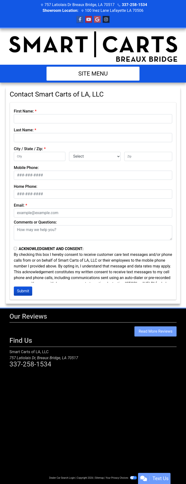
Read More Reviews (155, 331)
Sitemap (99, 478)
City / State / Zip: (28, 149)
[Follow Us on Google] (97, 19)
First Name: (24, 111)
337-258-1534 (134, 4)
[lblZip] (148, 156)
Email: (19, 205)
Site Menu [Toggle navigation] (93, 73)
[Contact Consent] (15, 248)
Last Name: (24, 130)
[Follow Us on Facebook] (80, 19)
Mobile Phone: (26, 167)
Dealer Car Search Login (62, 478)
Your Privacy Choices (121, 478)
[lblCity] (39, 156)
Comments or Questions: (35, 222)
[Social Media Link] (106, 19)
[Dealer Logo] (93, 46)
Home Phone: (25, 186)
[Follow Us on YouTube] (88, 19)
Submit (23, 291)
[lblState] (95, 156)
